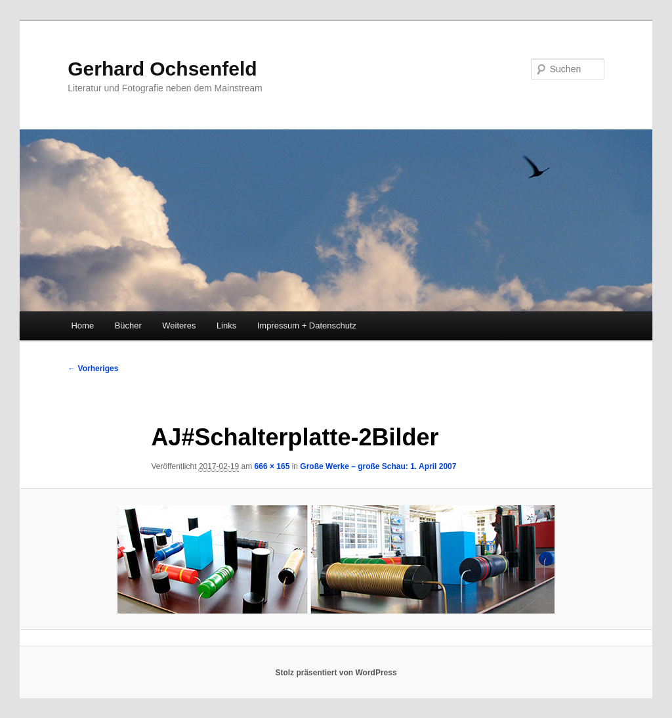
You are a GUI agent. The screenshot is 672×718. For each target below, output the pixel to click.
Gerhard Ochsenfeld (162, 68)
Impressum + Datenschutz (306, 325)
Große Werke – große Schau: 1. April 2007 (378, 466)
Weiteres (179, 325)
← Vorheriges (93, 368)
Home (82, 325)
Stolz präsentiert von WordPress (335, 672)
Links (226, 325)
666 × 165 (272, 466)
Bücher (128, 325)
